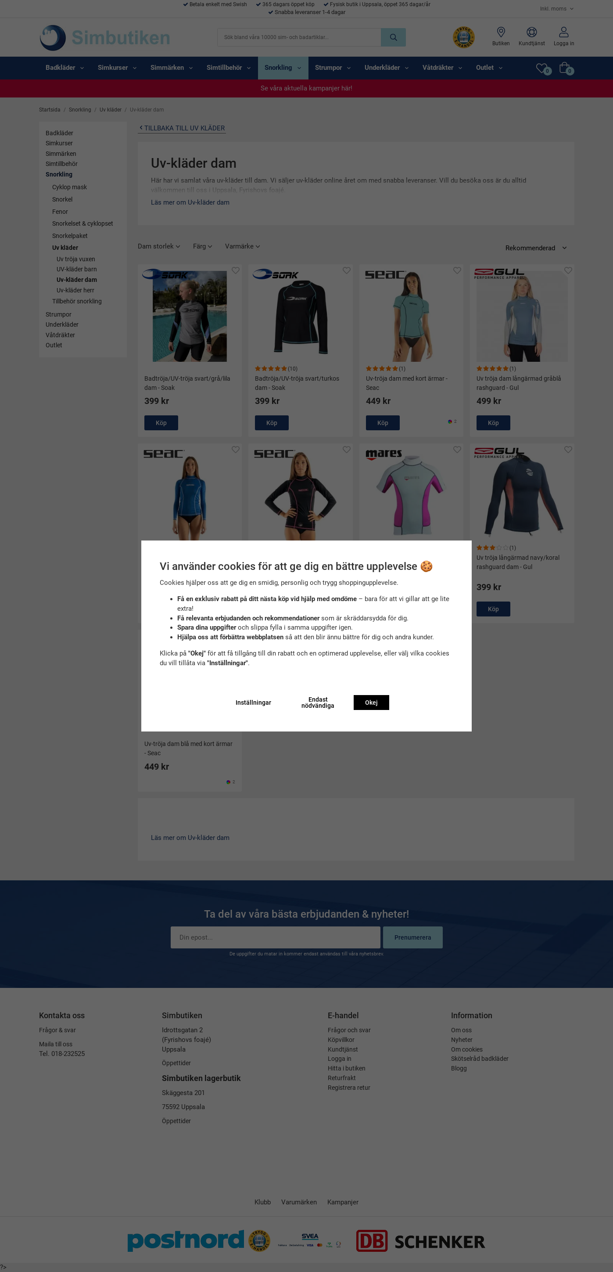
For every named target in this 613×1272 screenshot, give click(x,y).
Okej (371, 702)
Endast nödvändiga (317, 702)
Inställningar (253, 702)
